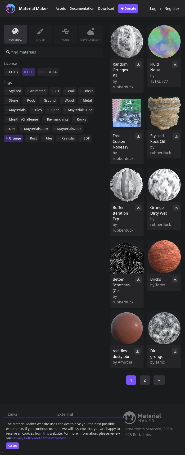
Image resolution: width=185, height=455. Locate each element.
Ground (50, 100)
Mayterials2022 (80, 110)
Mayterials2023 (69, 128)
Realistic (68, 138)
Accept (12, 446)
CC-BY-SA (49, 72)
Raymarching (57, 119)
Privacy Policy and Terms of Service (39, 438)
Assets (61, 8)
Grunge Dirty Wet (158, 210)
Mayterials (17, 110)
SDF (87, 138)
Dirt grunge (156, 353)
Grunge (15, 138)
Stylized (15, 91)
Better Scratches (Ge (121, 285)
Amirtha (125, 362)
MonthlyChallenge (23, 119)
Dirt (12, 128)
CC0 (30, 72)
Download (106, 8)
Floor (55, 110)
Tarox (160, 285)
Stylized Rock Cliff (158, 138)
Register (172, 8)
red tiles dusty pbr (121, 353)
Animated (37, 91)
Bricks (88, 91)
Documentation (82, 8)
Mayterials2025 (36, 128)
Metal (87, 100)
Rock (31, 100)
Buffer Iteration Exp (120, 213)
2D (57, 91)
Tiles (38, 110)
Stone (13, 100)
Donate (128, 8)
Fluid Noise (155, 67)
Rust (33, 138)
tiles (49, 138)
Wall (71, 91)
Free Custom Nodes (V (121, 141)
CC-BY (13, 72)
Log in (155, 8)
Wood (69, 100)
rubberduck (123, 87)
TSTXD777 (159, 81)
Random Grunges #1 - (120, 70)
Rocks (81, 119)
